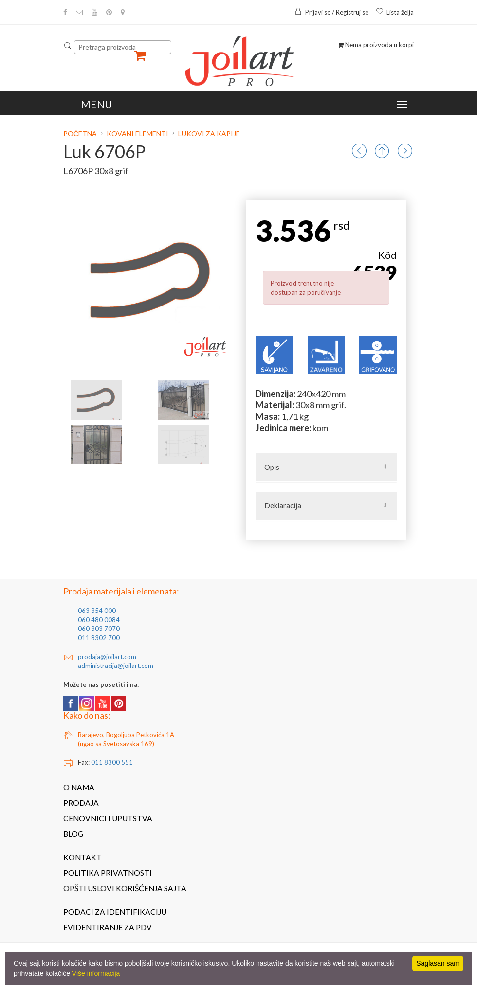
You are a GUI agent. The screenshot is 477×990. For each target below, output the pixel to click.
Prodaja (81, 802)
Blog (73, 833)
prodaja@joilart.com (107, 657)
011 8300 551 (112, 762)
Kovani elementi (137, 133)
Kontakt (82, 857)
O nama (78, 787)
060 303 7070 (99, 628)
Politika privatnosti (107, 872)
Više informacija (96, 973)
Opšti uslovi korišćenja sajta (124, 888)
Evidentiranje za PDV (107, 927)
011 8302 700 (99, 638)
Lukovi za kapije (209, 133)
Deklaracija (282, 505)
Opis (271, 467)
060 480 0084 (99, 620)
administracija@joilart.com (115, 665)
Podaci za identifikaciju (114, 911)
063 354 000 (97, 610)
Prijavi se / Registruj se (331, 12)
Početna (80, 133)
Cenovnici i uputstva (107, 818)
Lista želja (395, 12)
